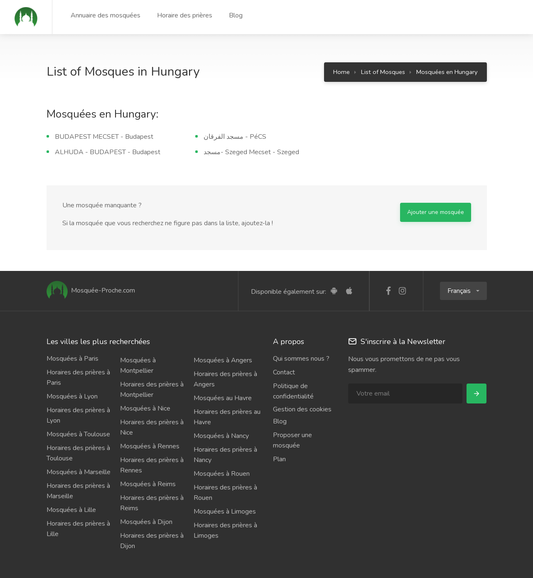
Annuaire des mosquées (105, 15)
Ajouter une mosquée (435, 212)
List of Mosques (383, 72)
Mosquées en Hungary (447, 72)
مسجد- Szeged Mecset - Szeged (251, 152)
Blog (236, 15)
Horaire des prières (184, 15)
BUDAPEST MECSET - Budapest (104, 136)
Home (341, 72)
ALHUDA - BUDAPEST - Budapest (107, 152)
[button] (463, 291)
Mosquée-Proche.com (91, 290)
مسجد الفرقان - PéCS (235, 136)
